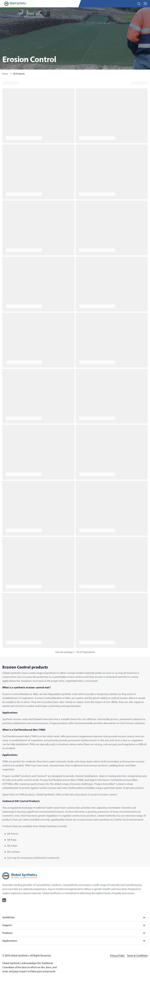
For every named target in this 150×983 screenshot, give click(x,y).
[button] (139, 3)
